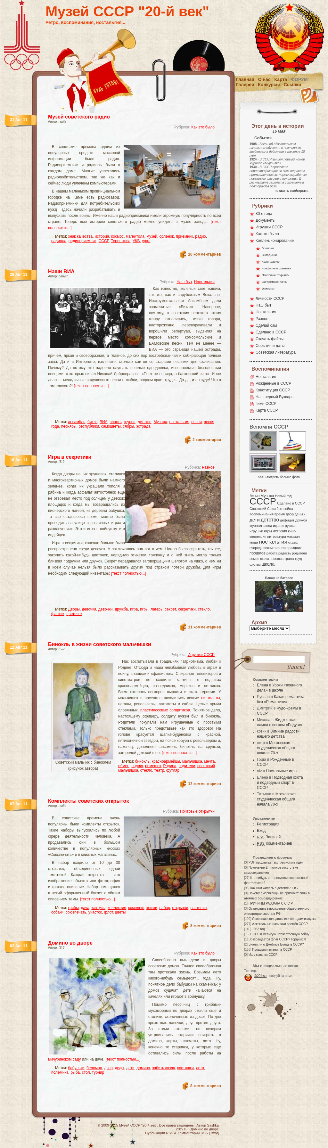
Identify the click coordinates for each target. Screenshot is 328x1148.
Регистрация (268, 824)
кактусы (98, 908)
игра (134, 609)
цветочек (74, 613)
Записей (269, 837)
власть (116, 422)
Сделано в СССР (271, 332)
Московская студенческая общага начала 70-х (276, 748)
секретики (187, 609)
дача (85, 908)
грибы (73, 908)
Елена (262, 685)
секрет (170, 609)
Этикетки (268, 288)
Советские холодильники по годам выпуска (284, 919)
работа (271, 553)
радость (284, 553)
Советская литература (276, 352)
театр (159, 770)
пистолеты (210, 698)
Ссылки (292, 84)
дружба (121, 609)
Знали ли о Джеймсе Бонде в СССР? (276, 944)
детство (145, 422)
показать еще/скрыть (291, 191)
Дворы (74, 609)
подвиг (137, 766)
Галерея (245, 84)
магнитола (135, 236)
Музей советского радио (79, 116)
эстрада (143, 426)
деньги (300, 514)
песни (196, 422)
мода (254, 542)
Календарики (271, 261)
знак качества (80, 236)
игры (144, 609)
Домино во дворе (70, 943)
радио (200, 236)
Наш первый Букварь (274, 397)
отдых (293, 542)
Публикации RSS (159, 1133)
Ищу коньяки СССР (263, 954)
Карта (281, 79)
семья (254, 559)
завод (267, 526)
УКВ (136, 241)
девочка (89, 609)
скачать (266, 559)
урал (146, 241)
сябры (128, 426)
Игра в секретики (69, 457)
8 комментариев (205, 925)
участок (95, 912)
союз (277, 559)
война (288, 509)
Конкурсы (269, 84)
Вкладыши (269, 255)
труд (298, 559)
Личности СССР (270, 298)
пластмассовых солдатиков (165, 710)
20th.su (181, 1129)
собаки (57, 912)
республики (88, 426)
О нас (264, 79)
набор (164, 908)
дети (130, 1068)
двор (108, 1068)
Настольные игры (281, 771)
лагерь (156, 609)
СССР (104, 241)
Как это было (203, 127)
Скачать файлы (269, 339)
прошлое (258, 553)
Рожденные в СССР (273, 383)
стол (86, 1072)
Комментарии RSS (192, 1133)
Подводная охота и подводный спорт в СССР (280, 782)
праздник (294, 548)
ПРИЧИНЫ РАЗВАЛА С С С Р (271, 903)
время (280, 514)
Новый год (283, 496)
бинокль (142, 761)
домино (143, 1068)
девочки (105, 609)
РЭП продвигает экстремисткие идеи (276, 862)
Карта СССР (267, 410)
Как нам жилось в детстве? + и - (274, 888)
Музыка (160, 422)
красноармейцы (166, 761)
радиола (58, 241)
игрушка (289, 526)
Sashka (213, 1125)
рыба (75, 1072)
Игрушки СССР (201, 654)
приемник (184, 236)
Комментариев (274, 843)
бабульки (76, 1068)
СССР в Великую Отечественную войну (279, 934)
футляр (172, 770)
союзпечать (76, 912)
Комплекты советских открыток (88, 801)
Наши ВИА (61, 271)
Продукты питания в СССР (272, 949)
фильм (255, 564)
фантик (57, 613)
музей (152, 236)
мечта (209, 761)
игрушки (256, 531)
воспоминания (262, 514)
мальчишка (192, 761)
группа (129, 422)
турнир (98, 1072)
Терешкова (120, 241)
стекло (204, 609)
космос (117, 236)
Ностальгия (204, 282)
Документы (265, 220)
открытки (180, 908)
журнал (256, 526)
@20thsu (260, 976)
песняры (69, 426)
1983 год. (259, 929)
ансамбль (77, 422)
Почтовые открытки (197, 811)
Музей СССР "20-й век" (127, 11)
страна (288, 559)
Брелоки (268, 248)
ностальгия (179, 422)
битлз (92, 422)
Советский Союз (263, 509)
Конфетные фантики (276, 268)
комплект (136, 908)
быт (279, 509)
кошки (151, 908)
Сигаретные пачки (275, 281)
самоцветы (111, 426)
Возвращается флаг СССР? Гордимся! (277, 939)
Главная (245, 79)
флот (108, 912)
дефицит (287, 520)
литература (276, 536)
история (102, 236)
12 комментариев (204, 784)
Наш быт (184, 282)
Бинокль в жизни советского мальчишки (99, 644)
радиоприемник (82, 241)
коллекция (117, 908)
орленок (166, 236)
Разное (208, 467)
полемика (60, 1072)
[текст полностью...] (91, 386)
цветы (120, 912)
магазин (293, 536)
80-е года (264, 213)
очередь (256, 548)
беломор (94, 1068)
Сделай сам (266, 325)
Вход (261, 830)
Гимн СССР (266, 403)
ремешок (153, 766)
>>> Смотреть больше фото (279, 477)
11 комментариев (204, 627)
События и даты (270, 345)
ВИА (104, 422)
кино (292, 531)
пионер (280, 548)
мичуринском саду (64, 1059)
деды (119, 1068)
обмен (123, 766)
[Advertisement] (127, 139)
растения (198, 908)
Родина (169, 766)
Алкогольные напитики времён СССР (280, 924)
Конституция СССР (273, 390)
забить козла (163, 1068)
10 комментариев (204, 254)
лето (200, 1068)
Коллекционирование (275, 240)
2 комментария (207, 440)
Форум (299, 79)
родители (186, 766)
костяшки (185, 1068)
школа (268, 564)
